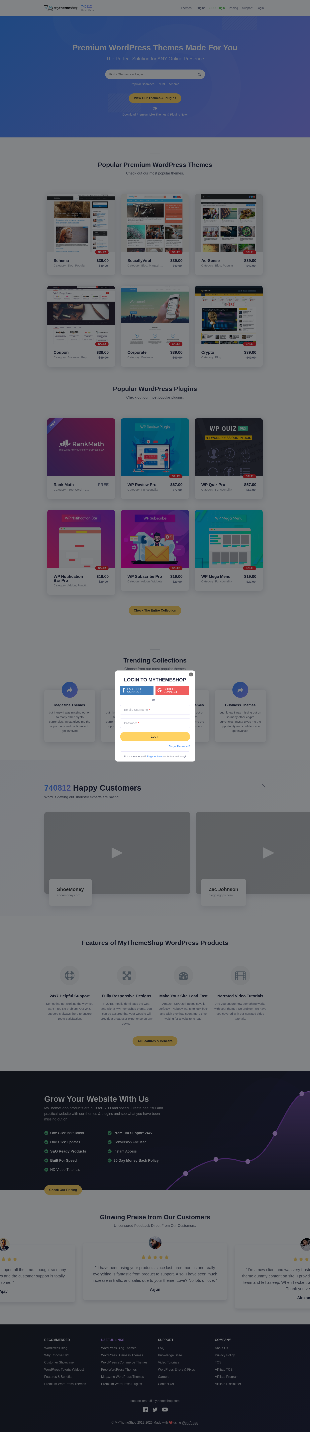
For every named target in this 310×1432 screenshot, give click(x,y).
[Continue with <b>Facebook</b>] (137, 690)
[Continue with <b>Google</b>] (172, 690)
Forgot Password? (179, 746)
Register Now (154, 756)
